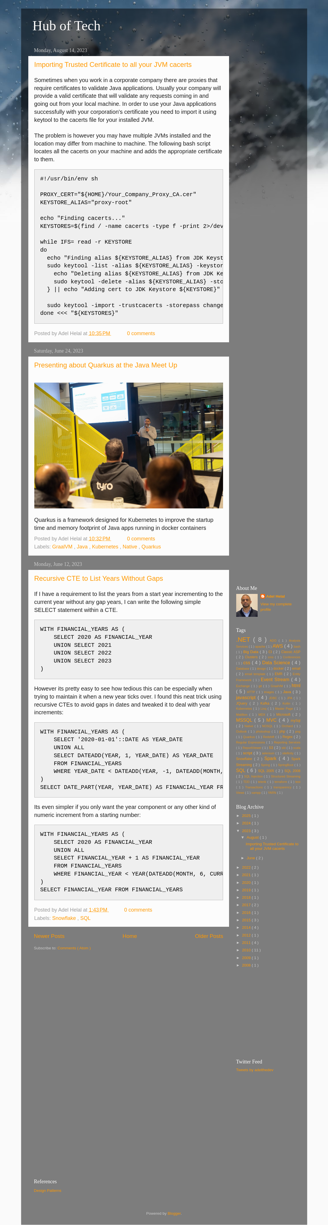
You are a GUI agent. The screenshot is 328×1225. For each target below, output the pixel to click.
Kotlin (287, 703)
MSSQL (245, 720)
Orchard (288, 726)
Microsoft (284, 715)
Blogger (174, 1213)
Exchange (243, 686)
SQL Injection (254, 776)
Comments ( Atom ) (74, 948)
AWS (278, 646)
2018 (247, 897)
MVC (272, 720)
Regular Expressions (251, 742)
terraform (281, 781)
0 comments (141, 333)
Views (240, 792)
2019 (247, 890)
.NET (244, 639)
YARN (272, 792)
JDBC (274, 698)
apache (260, 646)
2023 (247, 831)
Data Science (277, 662)
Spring (266, 765)
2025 (247, 816)
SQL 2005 (267, 771)
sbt (284, 747)
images (269, 692)
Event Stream (276, 679)
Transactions (255, 787)
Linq (264, 708)
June (251, 858)
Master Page (284, 708)
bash (297, 646)
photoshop (264, 731)
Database (243, 668)
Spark (271, 758)
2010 (247, 950)
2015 (247, 920)
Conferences (291, 657)
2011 (247, 942)
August (253, 837)
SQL (85, 918)
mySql (296, 721)
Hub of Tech (67, 25)
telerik (262, 781)
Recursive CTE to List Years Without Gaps (98, 578)
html (296, 685)
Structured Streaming (286, 776)
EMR (279, 674)
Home (130, 936)
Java (83, 547)
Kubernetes (106, 547)
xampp (256, 792)
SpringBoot (286, 765)
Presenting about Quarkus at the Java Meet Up (105, 365)
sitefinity (288, 753)
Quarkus (151, 547)
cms (271, 657)
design (262, 668)
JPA (290, 698)
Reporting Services (287, 742)
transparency (283, 787)
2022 (247, 867)
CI (271, 652)
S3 (271, 748)
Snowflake (64, 918)
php (283, 731)
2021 (247, 875)
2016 (247, 912)
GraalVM (63, 547)
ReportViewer (253, 747)
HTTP (252, 692)
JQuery (243, 703)
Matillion (242, 714)
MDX (263, 714)
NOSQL (268, 726)
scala (296, 747)
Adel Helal (275, 596)
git (261, 686)
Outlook (242, 731)
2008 (247, 965)
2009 (247, 958)
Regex (288, 737)
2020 (247, 882)
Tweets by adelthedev (255, 1070)
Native (131, 547)
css (247, 662)
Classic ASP (290, 652)
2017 (247, 905)
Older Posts (209, 936)
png (297, 731)
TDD (247, 781)
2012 (247, 935)
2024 (247, 823)
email (296, 669)
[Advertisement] (268, 130)
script (248, 753)
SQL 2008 (292, 771)
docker (279, 669)
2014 (247, 927)
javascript (247, 697)
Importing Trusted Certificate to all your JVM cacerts (113, 64)
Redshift (269, 737)
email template (256, 674)
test (297, 781)
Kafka (266, 703)
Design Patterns (47, 1190)
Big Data (251, 652)
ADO (274, 640)
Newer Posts (49, 936)
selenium (268, 753)
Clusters (252, 657)
